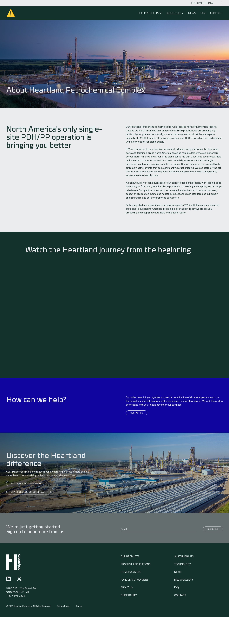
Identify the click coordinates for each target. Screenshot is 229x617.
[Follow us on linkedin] (8, 579)
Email (124, 529)
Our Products (130, 556)
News (192, 13)
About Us (127, 587)
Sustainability (184, 556)
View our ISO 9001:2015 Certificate (28, 492)
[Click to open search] (221, 3)
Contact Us (136, 413)
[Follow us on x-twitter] (19, 579)
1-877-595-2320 (15, 595)
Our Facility (129, 595)
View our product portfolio (26, 483)
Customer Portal (202, 3)
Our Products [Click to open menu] (148, 13)
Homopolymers (131, 571)
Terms (79, 606)
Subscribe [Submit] (213, 529)
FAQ (202, 13)
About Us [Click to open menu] (173, 13)
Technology (182, 564)
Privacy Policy (63, 606)
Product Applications (136, 564)
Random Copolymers (134, 579)
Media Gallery (183, 579)
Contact (216, 13)
